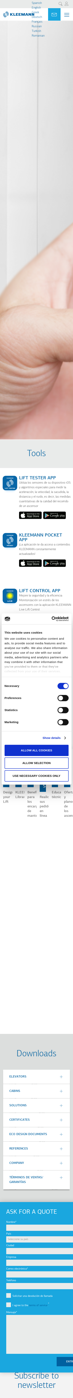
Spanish (37, 3)
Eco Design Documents (28, 1134)
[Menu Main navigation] (67, 15)
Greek (35, 12)
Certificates (19, 1119)
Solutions (18, 1105)
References (18, 1148)
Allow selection (36, 763)
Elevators (17, 1076)
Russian (37, 26)
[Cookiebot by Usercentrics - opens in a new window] (52, 618)
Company (16, 1163)
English (36, 7)
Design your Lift (8, 797)
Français (37, 21)
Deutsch (37, 17)
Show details (52, 737)
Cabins (14, 1091)
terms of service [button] (38, 1305)
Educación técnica (60, 795)
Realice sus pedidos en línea (46, 806)
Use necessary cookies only (36, 775)
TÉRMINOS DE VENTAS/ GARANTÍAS (26, 1180)
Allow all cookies (36, 750)
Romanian (38, 35)
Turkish (36, 31)
